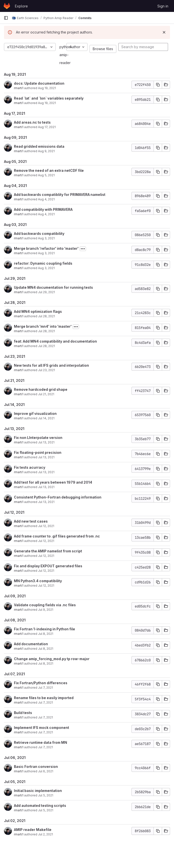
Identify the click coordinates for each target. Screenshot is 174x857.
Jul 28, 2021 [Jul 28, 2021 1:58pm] (46, 331)
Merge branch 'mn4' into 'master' (43, 326)
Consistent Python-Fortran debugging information (57, 497)
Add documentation (31, 644)
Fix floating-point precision (37, 452)
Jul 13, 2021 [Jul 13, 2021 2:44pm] (46, 472)
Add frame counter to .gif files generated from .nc (57, 536)
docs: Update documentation (39, 83)
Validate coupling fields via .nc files (45, 605)
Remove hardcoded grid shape (40, 389)
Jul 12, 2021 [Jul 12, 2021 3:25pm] (46, 556)
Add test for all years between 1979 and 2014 (53, 482)
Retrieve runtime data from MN (40, 742)
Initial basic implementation (38, 790)
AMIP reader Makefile (32, 829)
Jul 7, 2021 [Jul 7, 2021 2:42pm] (45, 687)
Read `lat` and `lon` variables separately (49, 98)
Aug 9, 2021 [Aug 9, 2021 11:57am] (46, 151)
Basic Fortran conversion (36, 766)
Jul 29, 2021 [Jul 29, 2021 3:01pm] (46, 292)
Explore (21, 6)
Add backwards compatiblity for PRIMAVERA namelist (59, 194)
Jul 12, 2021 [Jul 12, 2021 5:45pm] (46, 526)
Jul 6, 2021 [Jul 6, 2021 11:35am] (45, 771)
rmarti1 (18, 88)
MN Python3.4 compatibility (38, 581)
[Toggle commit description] (83, 249)
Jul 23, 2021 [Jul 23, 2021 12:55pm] (46, 370)
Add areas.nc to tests (32, 122)
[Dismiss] (164, 32)
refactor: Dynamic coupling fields (43, 263)
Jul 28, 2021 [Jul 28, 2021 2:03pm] (46, 316)
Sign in (162, 6)
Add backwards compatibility (39, 233)
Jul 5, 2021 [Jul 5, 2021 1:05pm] (45, 810)
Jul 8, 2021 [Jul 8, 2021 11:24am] (45, 648)
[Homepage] (7, 6)
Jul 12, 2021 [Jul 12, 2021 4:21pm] (46, 541)
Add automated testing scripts (40, 805)
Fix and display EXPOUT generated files (48, 566)
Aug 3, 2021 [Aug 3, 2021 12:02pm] (46, 253)
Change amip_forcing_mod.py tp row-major (51, 659)
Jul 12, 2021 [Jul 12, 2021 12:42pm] (46, 570)
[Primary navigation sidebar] (6, 18)
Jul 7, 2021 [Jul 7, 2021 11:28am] (45, 747)
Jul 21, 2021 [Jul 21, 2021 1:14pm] (46, 394)
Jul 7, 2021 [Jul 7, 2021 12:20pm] (45, 702)
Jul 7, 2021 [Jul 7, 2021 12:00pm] (45, 732)
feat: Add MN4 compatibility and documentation (55, 341)
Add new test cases (31, 521)
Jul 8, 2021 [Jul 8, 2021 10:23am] (45, 663)
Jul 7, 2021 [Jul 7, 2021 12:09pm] (45, 717)
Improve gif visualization (35, 413)
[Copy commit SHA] (158, 85)
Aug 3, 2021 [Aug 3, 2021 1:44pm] (46, 238)
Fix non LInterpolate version (38, 437)
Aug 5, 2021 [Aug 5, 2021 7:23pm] (46, 175)
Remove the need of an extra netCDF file (49, 170)
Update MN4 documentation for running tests (53, 287)
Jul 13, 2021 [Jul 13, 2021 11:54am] (46, 502)
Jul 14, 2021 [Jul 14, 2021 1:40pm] (46, 418)
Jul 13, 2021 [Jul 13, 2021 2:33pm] (46, 487)
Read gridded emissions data (39, 146)
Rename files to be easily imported (44, 698)
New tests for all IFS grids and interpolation (51, 365)
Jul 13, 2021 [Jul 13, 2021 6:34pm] (46, 442)
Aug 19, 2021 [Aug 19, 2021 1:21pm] (47, 88)
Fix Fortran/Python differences (40, 683)
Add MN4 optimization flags (38, 311)
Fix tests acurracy (29, 467)
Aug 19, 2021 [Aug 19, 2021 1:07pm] (47, 103)
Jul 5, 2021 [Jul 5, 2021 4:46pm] (45, 795)
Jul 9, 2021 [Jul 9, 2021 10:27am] (45, 609)
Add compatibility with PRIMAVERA (43, 209)
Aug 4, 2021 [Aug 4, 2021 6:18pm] (46, 214)
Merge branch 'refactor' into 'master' (46, 248)
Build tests (23, 713)
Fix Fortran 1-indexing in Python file (44, 629)
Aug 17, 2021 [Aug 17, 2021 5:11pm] (47, 127)
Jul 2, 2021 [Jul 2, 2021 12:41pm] (45, 834)
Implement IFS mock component (41, 727)
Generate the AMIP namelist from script (48, 551)
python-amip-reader (65, 55)
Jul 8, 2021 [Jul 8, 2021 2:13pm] (45, 634)
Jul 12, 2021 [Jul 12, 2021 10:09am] (46, 585)
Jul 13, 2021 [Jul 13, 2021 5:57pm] (46, 457)
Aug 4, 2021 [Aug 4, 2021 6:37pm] (46, 199)
